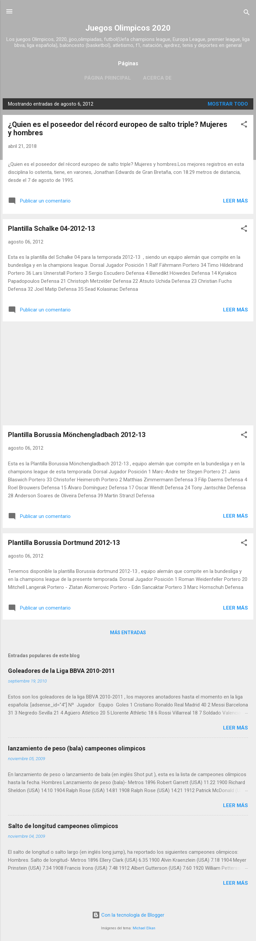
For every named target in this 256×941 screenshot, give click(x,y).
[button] (244, 125)
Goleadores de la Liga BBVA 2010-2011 (61, 670)
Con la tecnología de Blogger (128, 915)
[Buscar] (247, 13)
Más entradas (128, 632)
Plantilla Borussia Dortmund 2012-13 (64, 543)
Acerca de (157, 78)
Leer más (235, 201)
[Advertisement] (128, 373)
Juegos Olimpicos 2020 (128, 28)
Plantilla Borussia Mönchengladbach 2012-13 (76, 435)
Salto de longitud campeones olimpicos (63, 825)
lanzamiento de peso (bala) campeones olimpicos (76, 748)
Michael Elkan (144, 928)
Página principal (107, 78)
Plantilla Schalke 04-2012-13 (51, 229)
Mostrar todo (228, 104)
